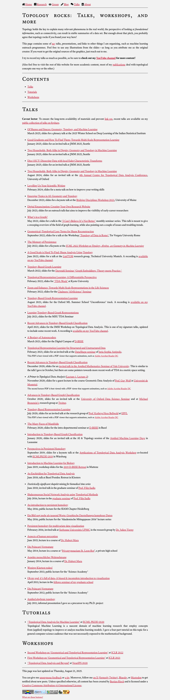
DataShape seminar (85, 351)
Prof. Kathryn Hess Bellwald (103, 413)
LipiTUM (68, 256)
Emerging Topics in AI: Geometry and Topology (52, 196)
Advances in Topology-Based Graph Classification (53, 395)
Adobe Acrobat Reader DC (106, 356)
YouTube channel (106, 58)
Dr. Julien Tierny (125, 529)
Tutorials (32, 91)
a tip (67, 677)
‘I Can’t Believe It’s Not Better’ (79, 220)
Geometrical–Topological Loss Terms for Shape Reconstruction (60, 231)
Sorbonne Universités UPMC (74, 529)
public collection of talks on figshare (40, 122)
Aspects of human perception (42, 536)
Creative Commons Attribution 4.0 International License (51, 685)
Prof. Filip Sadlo (86, 487)
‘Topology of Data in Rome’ (93, 235)
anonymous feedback (51, 677)
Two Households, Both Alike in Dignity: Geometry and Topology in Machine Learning (72, 150)
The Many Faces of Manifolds (43, 423)
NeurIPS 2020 (80, 663)
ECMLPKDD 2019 (42, 456)
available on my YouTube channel (90, 330)
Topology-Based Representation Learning (48, 409)
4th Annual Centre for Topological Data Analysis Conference (113, 175)
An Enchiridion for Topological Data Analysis (51, 473)
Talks (77, 4)
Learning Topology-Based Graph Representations (53, 312)
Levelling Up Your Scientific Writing (46, 185)
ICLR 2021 (114, 657)
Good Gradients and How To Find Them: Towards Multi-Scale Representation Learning (73, 139)
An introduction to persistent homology (47, 504)
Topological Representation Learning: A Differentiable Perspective (62, 277)
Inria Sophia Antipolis (110, 351)
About (87, 4)
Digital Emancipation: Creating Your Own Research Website (58, 206)
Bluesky (123, 677)
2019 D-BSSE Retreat (75, 466)
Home (28, 4)
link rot (108, 118)
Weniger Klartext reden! (40, 567)
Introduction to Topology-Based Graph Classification (55, 434)
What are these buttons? (32, 697)
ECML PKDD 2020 (93, 621)
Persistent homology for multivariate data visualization (55, 525)
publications (119, 64)
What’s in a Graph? (37, 217)
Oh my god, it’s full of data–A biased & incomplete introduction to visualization (68, 578)
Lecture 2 (82, 376)
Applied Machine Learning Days (127, 438)
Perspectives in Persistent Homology (46, 448)
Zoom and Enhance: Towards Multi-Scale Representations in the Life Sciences (68, 287)
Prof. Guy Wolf (123, 380)
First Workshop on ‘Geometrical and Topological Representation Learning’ (66, 657)
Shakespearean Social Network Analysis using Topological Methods (62, 494)
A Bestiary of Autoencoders (41, 337)
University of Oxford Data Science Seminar (105, 398)
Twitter (62, 402)
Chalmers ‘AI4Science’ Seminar (74, 291)
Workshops (33, 97)
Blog (66, 4)
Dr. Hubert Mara (70, 540)
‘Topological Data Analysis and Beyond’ (48, 663)
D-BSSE (79, 341)
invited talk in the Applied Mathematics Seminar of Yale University (94, 366)
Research (42, 4)
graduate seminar (61, 498)
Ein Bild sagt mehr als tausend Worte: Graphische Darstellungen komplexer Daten (69, 515)
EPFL (124, 413)
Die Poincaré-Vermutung (40, 546)
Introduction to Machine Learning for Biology (51, 463)
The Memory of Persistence (41, 241)
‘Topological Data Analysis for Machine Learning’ (53, 621)
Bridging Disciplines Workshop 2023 (95, 200)
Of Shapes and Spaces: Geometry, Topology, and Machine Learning (62, 129)
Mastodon (136, 677)
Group (55, 4)
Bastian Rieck (117, 681)
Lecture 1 (71, 376)
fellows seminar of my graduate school (73, 582)
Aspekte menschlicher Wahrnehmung (46, 557)
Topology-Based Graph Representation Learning (52, 298)
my (53, 43)
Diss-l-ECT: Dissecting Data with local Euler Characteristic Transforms (64, 160)
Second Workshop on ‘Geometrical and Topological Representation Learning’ (67, 652)
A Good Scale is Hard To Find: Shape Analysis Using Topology (60, 252)
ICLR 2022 (117, 652)
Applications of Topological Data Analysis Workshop (107, 452)
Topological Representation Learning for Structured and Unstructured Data (66, 347)
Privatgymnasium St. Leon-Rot (78, 550)
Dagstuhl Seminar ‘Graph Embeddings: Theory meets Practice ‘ (88, 270)
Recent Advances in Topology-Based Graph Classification (57, 323)
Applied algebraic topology (41, 599)
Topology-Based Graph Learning (44, 266)
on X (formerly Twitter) (105, 677)
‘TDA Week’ (61, 281)
